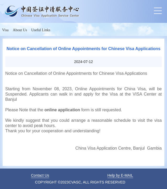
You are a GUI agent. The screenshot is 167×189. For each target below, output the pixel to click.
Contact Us (40, 175)
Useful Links (40, 30)
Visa (5, 30)
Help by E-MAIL (120, 175)
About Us (20, 30)
